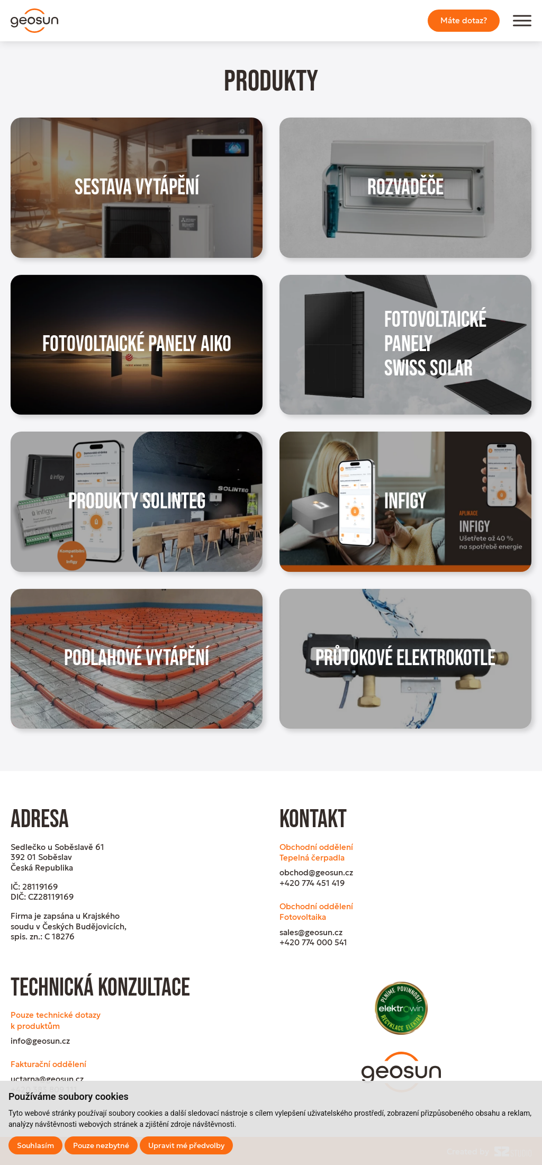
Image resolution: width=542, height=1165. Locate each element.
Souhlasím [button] (35, 1145)
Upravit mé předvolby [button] (186, 1145)
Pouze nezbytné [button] (101, 1145)
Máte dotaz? (463, 20)
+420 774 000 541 (313, 942)
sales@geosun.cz (310, 932)
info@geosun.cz (40, 1041)
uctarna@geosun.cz (47, 1079)
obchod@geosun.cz (316, 872)
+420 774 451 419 (312, 883)
